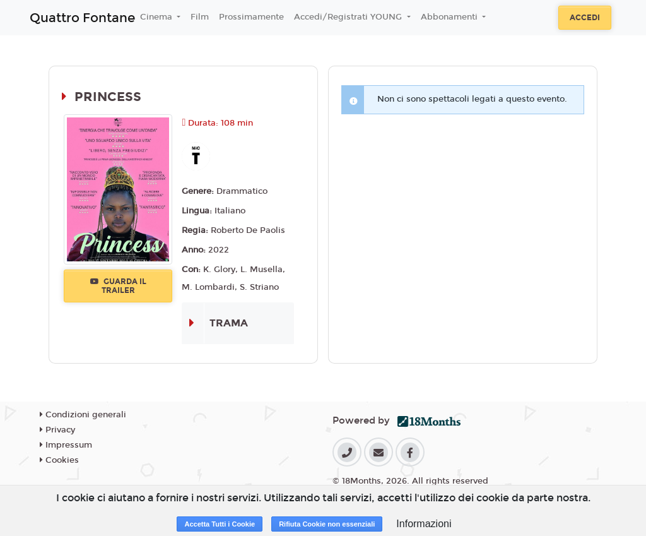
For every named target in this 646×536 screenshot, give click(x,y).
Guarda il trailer (118, 286)
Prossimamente (251, 17)
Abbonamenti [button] (450, 17)
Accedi (585, 17)
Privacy (57, 430)
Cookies (59, 460)
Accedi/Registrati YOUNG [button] (349, 17)
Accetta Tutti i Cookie (219, 524)
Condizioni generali (83, 415)
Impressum (66, 445)
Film (200, 17)
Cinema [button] (157, 17)
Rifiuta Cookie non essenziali (327, 524)
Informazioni (423, 523)
